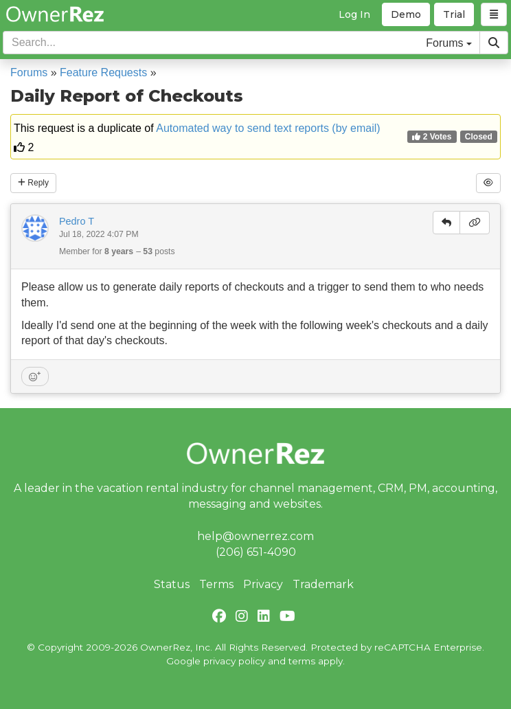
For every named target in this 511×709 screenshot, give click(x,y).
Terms (216, 584)
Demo (406, 14)
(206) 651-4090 (256, 552)
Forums (28, 72)
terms (301, 660)
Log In (354, 14)
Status (172, 584)
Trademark (323, 584)
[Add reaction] (35, 376)
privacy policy (234, 660)
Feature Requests (103, 72)
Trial (454, 14)
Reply (33, 183)
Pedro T (76, 221)
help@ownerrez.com (255, 536)
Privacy (263, 584)
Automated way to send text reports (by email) (268, 128)
